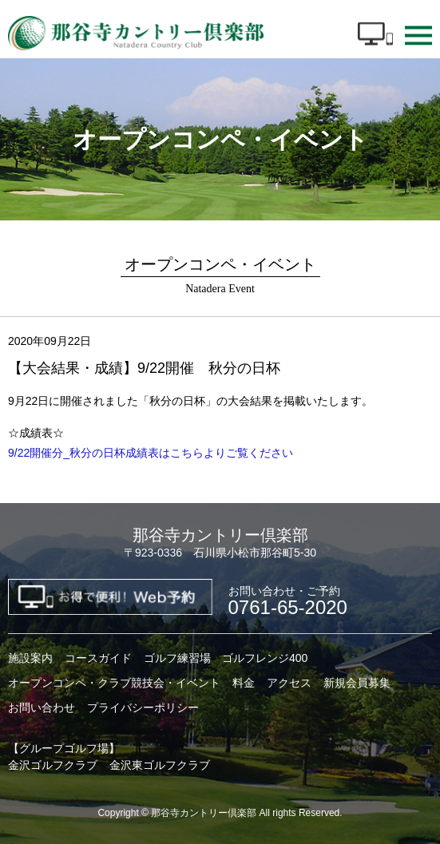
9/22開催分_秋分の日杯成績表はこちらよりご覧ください (150, 452)
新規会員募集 (356, 682)
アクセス (289, 682)
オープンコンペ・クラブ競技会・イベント (114, 682)
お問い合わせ (41, 707)
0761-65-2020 (287, 601)
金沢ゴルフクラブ (52, 765)
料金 (243, 682)
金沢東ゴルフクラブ (159, 765)
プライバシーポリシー (143, 707)
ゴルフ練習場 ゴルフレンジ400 (225, 658)
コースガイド (98, 658)
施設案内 (30, 658)
